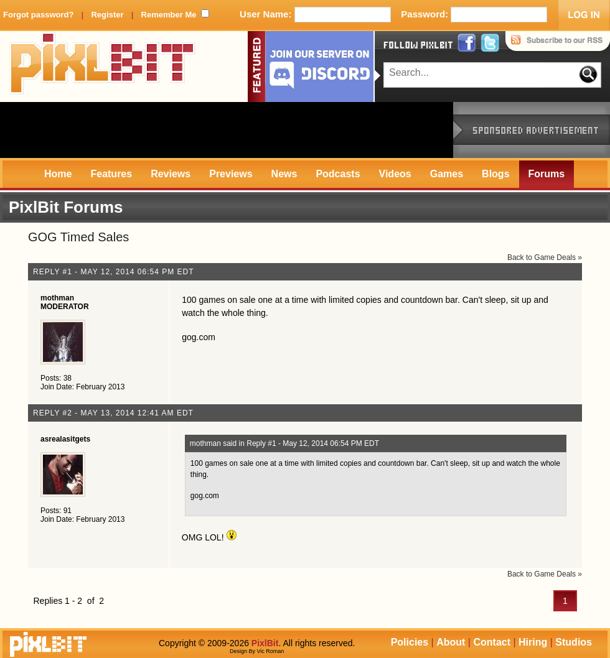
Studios (573, 642)
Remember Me (169, 14)
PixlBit (102, 66)
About (450, 642)
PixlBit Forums (66, 207)
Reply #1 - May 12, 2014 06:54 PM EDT (113, 271)
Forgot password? (38, 14)
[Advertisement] (226, 130)
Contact (491, 642)
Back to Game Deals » (544, 257)
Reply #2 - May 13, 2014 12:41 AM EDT (113, 413)
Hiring (532, 642)
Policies (409, 642)
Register (107, 14)
